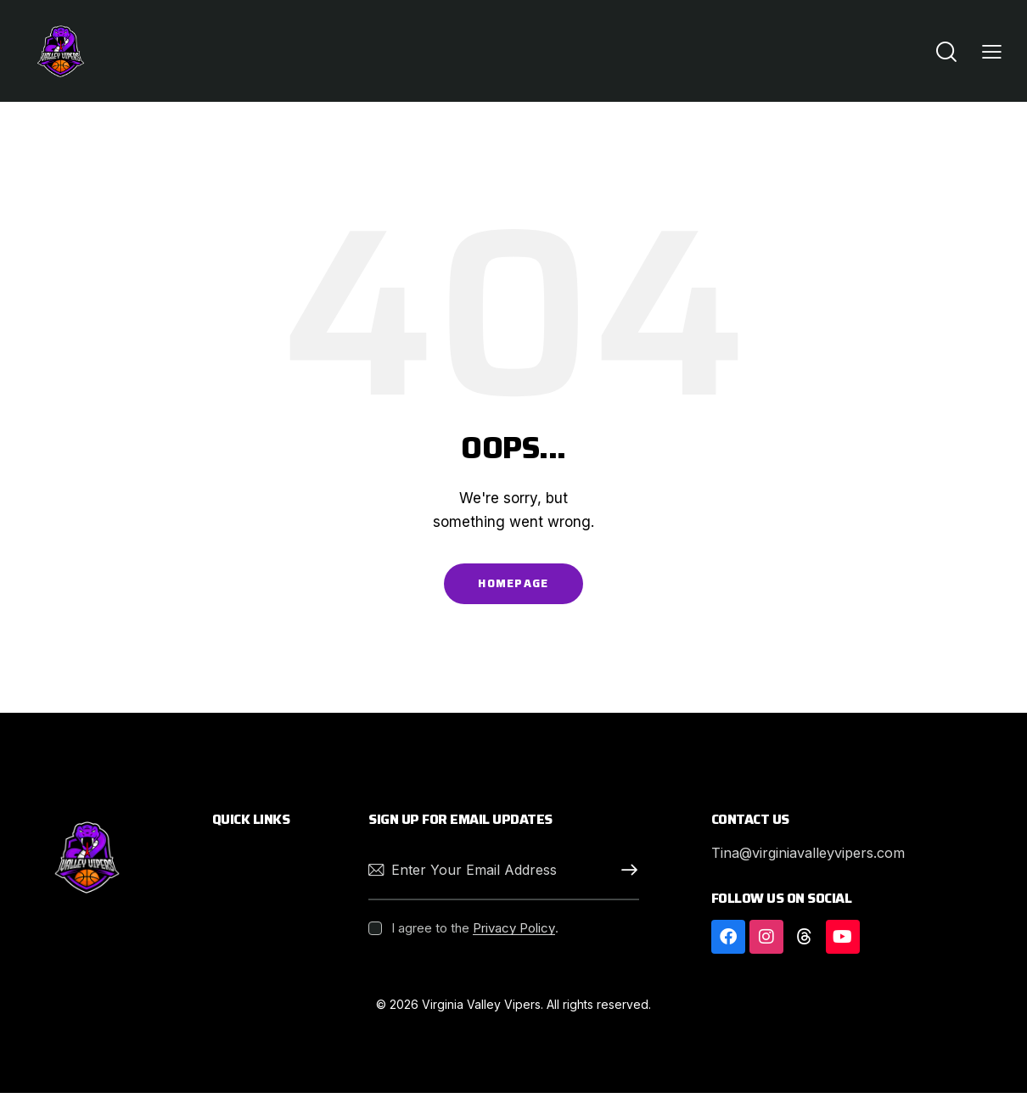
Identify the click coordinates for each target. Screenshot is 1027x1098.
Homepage (513, 586)
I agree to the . (474, 933)
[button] (992, 51)
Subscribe (626, 875)
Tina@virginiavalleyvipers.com (816, 857)
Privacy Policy (514, 933)
